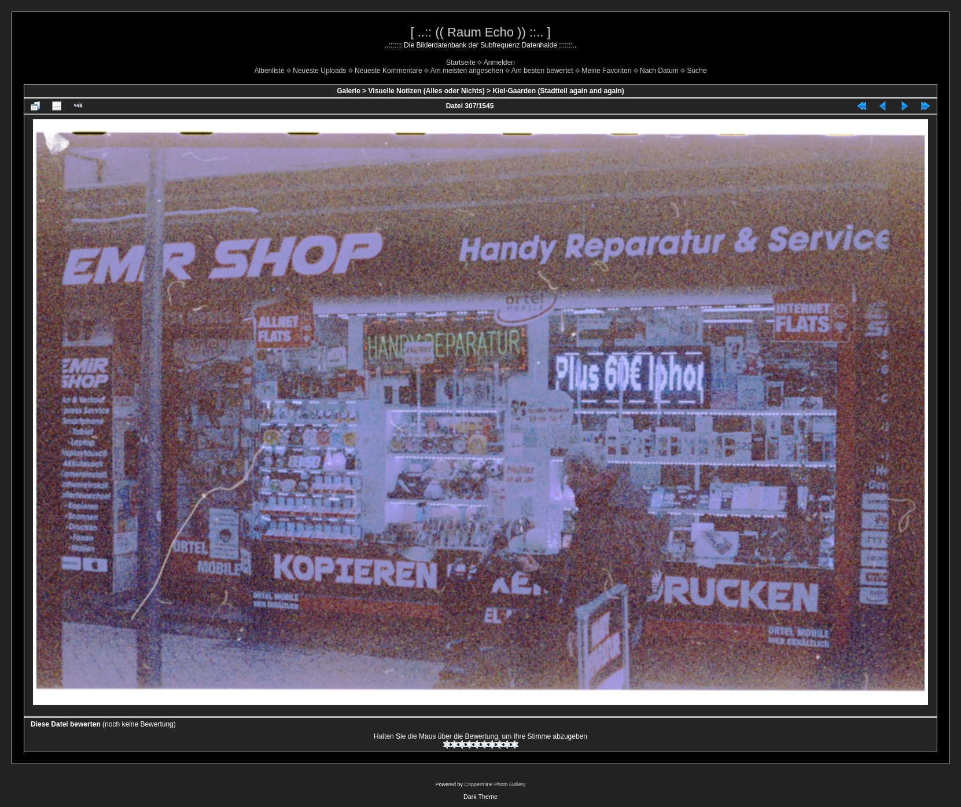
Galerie (348, 91)
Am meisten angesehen (466, 71)
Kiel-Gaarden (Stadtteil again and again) (558, 91)
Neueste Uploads (319, 71)
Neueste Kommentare (388, 71)
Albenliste (270, 71)
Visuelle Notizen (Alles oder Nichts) (427, 91)
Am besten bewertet (542, 71)
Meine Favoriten (606, 71)
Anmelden (499, 62)
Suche (696, 71)
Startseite (461, 62)
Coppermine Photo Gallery (494, 784)
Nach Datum (659, 71)
